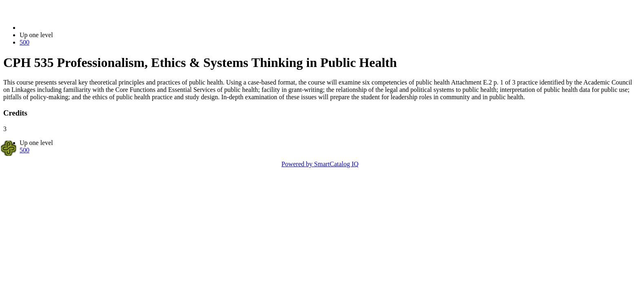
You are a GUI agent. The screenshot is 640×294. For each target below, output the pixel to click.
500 (24, 42)
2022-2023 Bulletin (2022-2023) (62, 27)
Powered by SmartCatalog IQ (320, 163)
